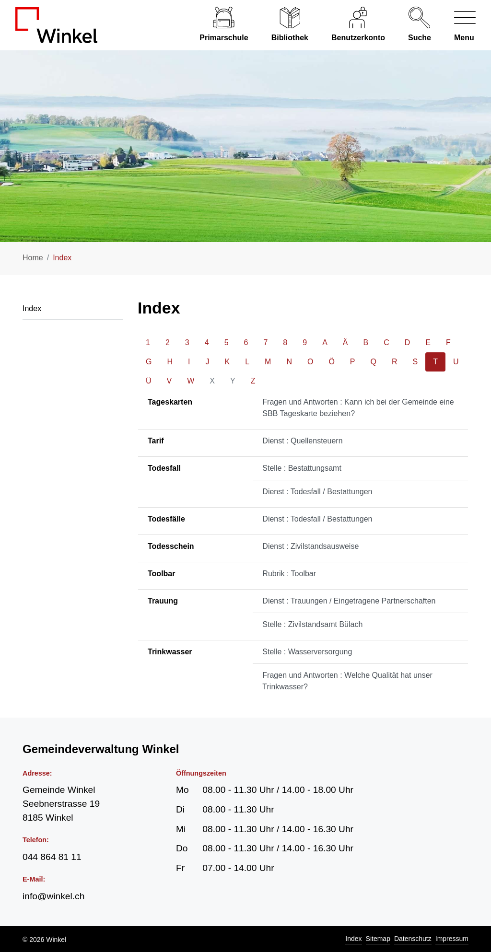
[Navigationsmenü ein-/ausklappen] (459, 25)
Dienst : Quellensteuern (302, 441)
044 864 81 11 (52, 857)
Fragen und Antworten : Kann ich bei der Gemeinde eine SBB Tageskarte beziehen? (358, 408)
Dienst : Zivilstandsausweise (310, 546)
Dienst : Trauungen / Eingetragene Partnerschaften (348, 601)
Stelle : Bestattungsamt (301, 468)
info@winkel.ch (53, 896)
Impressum (451, 938)
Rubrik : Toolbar (289, 573)
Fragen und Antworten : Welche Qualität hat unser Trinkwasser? (347, 681)
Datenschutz (413, 938)
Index (353, 938)
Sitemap (378, 938)
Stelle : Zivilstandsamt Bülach (312, 624)
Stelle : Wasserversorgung (307, 652)
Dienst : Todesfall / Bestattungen (317, 492)
